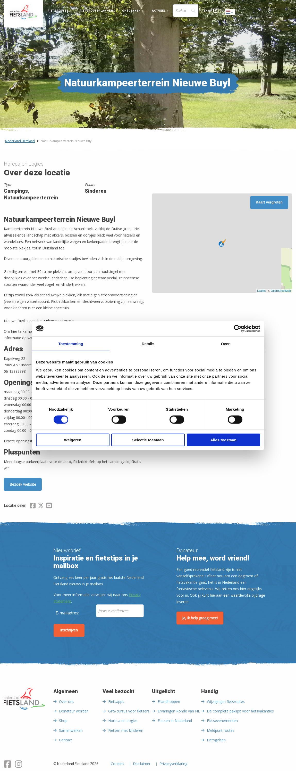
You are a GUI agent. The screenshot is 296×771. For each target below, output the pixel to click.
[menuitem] (23, 12)
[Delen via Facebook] (33, 506)
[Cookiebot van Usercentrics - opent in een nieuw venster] (237, 328)
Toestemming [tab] (70, 343)
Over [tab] (225, 343)
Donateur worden (74, 711)
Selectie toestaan (148, 440)
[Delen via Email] (49, 506)
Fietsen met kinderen (125, 730)
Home (23, 12)
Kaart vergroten (269, 202)
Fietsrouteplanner (96, 10)
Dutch (230, 12)
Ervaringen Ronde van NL (179, 711)
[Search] (186, 10)
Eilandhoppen (169, 701)
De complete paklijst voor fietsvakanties (240, 711)
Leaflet (261, 290)
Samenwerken (71, 730)
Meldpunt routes (220, 730)
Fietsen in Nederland (175, 720)
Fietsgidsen (216, 739)
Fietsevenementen (222, 720)
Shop (208, 10)
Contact (65, 739)
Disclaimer (141, 764)
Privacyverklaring (173, 764)
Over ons (66, 701)
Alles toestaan (223, 440)
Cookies (117, 764)
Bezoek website (23, 484)
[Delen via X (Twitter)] (41, 506)
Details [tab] (148, 343)
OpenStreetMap (281, 290)
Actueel (159, 10)
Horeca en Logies (123, 720)
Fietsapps (116, 701)
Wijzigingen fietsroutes (226, 701)
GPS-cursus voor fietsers (128, 711)
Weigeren (72, 440)
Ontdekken (131, 10)
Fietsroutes (58, 10)
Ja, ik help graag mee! (200, 617)
